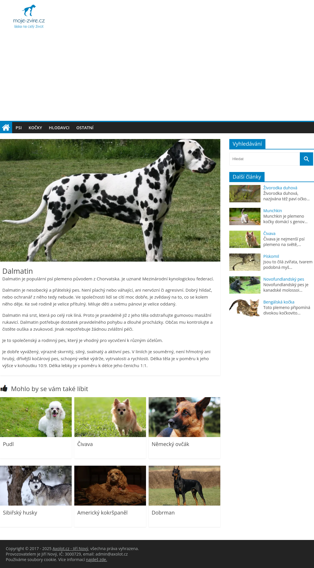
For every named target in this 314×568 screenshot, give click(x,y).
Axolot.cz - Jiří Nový (70, 548)
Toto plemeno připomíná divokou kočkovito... (286, 310)
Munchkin (272, 210)
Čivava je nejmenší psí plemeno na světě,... (284, 241)
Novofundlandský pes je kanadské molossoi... (286, 287)
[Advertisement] (157, 77)
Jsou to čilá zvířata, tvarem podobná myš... (288, 264)
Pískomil (271, 256)
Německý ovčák (170, 444)
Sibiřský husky (20, 512)
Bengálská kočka (278, 302)
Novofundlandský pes (283, 279)
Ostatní (84, 127)
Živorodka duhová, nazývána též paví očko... (286, 195)
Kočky (35, 127)
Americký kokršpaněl (102, 512)
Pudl (8, 444)
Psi (19, 127)
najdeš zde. (96, 559)
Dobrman (163, 512)
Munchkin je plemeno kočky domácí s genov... (285, 218)
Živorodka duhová (280, 187)
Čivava (85, 444)
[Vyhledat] (306, 159)
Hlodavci (59, 127)
